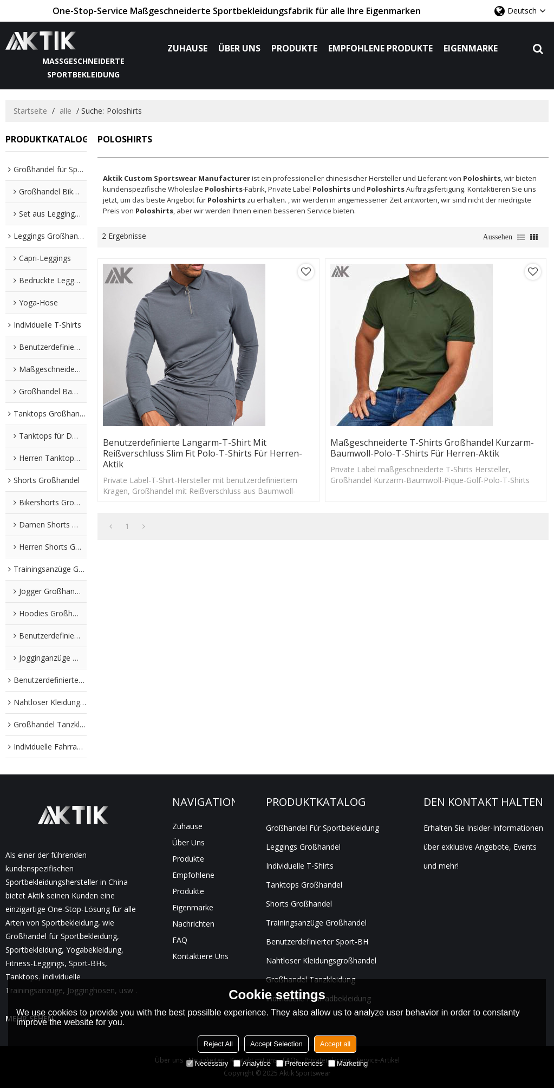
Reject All (218, 1044)
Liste (520, 237)
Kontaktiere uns (200, 956)
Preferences (299, 1063)
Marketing (348, 1063)
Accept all (335, 1044)
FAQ (179, 940)
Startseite (30, 111)
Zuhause (187, 48)
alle (65, 111)
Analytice (252, 1063)
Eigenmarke (471, 48)
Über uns (239, 48)
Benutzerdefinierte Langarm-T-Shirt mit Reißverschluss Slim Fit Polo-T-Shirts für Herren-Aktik (202, 453)
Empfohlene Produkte (380, 48)
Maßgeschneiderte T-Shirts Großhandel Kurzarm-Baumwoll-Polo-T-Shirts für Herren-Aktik (432, 448)
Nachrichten (193, 923)
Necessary (207, 1063)
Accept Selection (276, 1044)
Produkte (294, 48)
